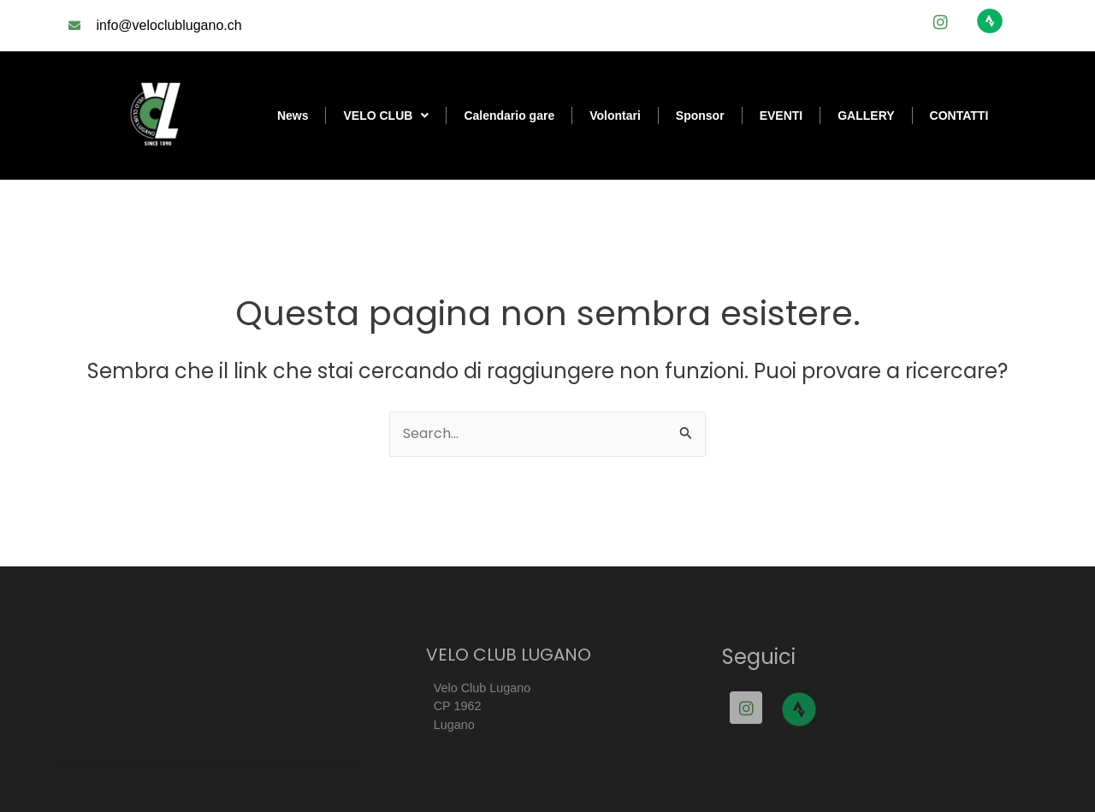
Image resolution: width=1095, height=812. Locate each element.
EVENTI (781, 115)
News (293, 115)
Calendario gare (509, 115)
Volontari (615, 115)
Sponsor (700, 115)
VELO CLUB (386, 115)
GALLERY (866, 115)
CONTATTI (959, 115)
